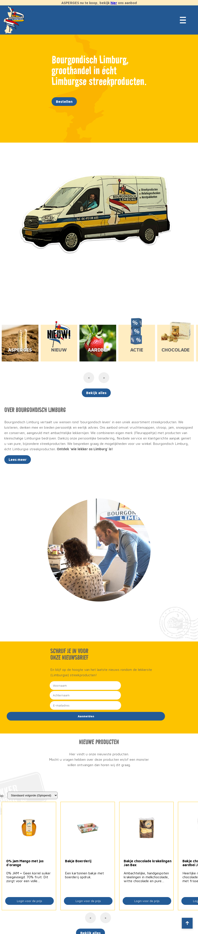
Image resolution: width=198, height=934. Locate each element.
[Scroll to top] (187, 923)
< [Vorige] (90, 918)
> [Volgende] (105, 918)
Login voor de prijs (29, 901)
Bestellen (64, 101)
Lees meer (18, 459)
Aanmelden (86, 716)
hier (114, 3)
